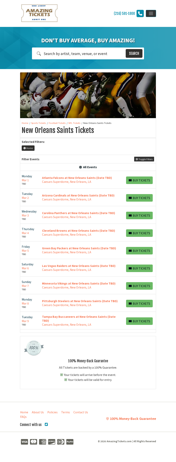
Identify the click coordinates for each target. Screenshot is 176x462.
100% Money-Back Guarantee (131, 418)
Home (24, 412)
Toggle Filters (144, 159)
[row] (88, 180)
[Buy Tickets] (139, 180)
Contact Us (80, 412)
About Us (38, 412)
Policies (52, 412)
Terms (65, 412)
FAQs (23, 417)
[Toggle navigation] (151, 13)
